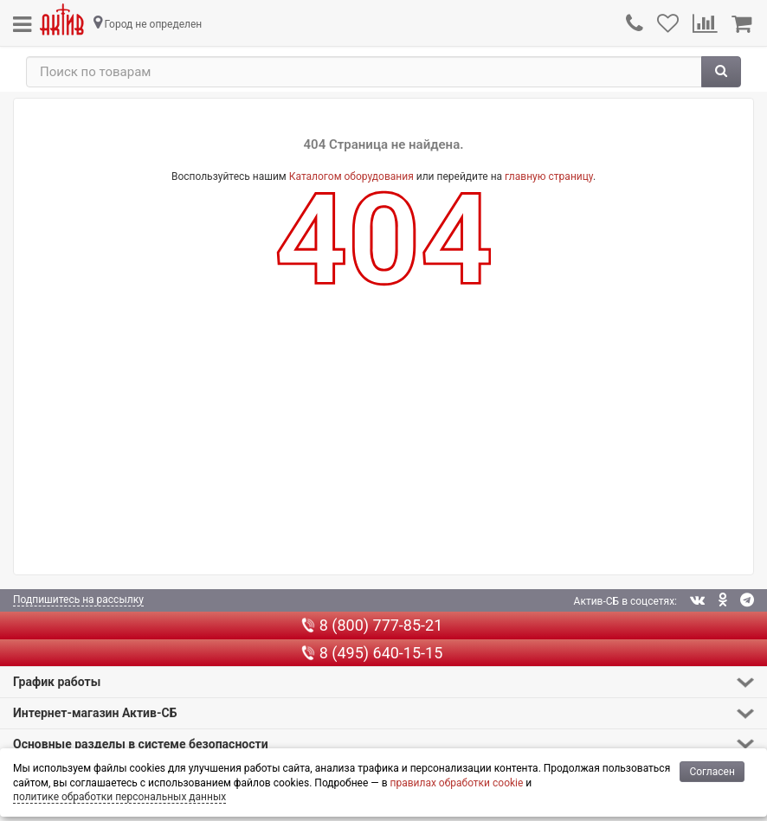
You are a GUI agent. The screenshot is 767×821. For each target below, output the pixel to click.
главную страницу (549, 176)
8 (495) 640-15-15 (372, 653)
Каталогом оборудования (351, 176)
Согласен (712, 772)
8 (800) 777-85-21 (372, 625)
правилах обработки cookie (456, 783)
